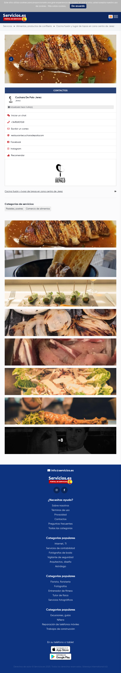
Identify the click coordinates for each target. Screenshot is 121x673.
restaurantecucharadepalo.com (25, 135)
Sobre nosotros (60, 505)
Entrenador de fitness (60, 591)
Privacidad (60, 515)
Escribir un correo (17, 129)
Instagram (14, 149)
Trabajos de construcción (60, 629)
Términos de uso (60, 510)
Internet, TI (60, 544)
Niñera (60, 620)
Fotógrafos (60, 586)
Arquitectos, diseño (60, 562)
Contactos (60, 519)
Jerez (18, 101)
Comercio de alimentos (38, 209)
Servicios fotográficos (60, 600)
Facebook (14, 142)
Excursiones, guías (60, 615)
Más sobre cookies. (57, 6)
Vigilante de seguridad (60, 557)
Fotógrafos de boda (60, 553)
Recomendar (15, 155)
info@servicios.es (62, 470)
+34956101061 (15, 122)
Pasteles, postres (14, 209)
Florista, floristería (60, 582)
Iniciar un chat (16, 115)
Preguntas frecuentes (60, 524)
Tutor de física (60, 595)
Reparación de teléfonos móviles (60, 624)
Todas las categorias (60, 528)
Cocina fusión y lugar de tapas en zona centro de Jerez (34, 191)
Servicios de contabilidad (60, 548)
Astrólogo (60, 566)
